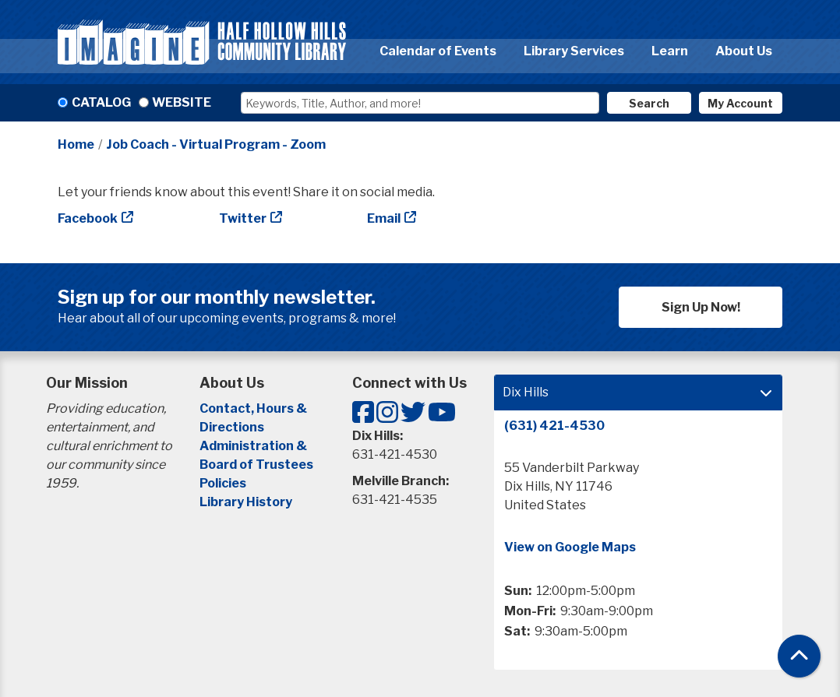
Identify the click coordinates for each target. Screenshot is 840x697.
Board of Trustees (256, 464)
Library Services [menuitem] (574, 51)
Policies (222, 483)
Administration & (254, 445)
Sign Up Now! (701, 307)
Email (384, 218)
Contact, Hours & (254, 408)
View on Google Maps (570, 547)
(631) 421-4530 (554, 425)
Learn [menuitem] (669, 51)
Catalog (101, 102)
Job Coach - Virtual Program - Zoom (216, 144)
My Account (740, 103)
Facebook (88, 218)
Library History (245, 502)
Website (181, 102)
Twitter (242, 218)
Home (76, 144)
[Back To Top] (799, 656)
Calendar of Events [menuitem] (437, 51)
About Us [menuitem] (743, 51)
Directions (231, 427)
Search (649, 103)
